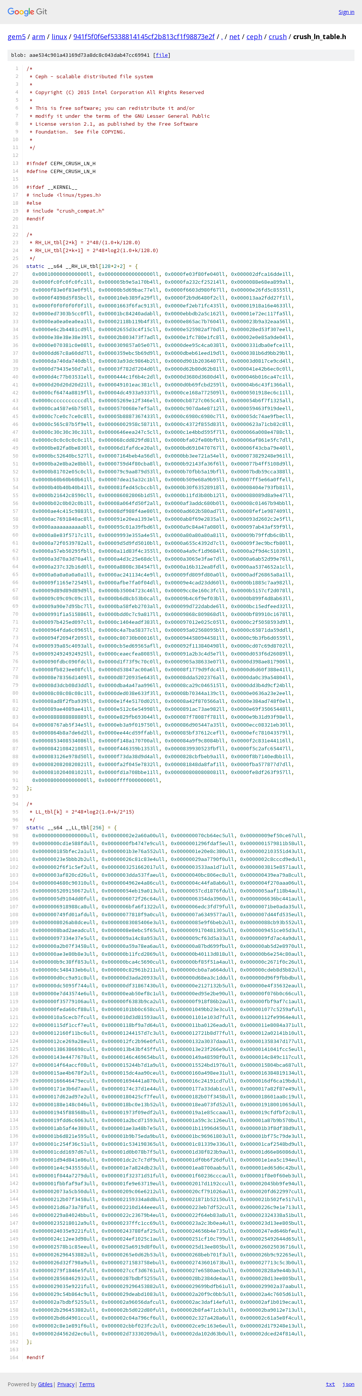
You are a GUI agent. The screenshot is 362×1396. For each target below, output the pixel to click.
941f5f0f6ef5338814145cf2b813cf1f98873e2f (144, 36)
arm (38, 36)
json (348, 1384)
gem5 (17, 36)
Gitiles (45, 1384)
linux (59, 36)
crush (278, 36)
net (234, 36)
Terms (87, 1384)
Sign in (346, 11)
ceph (254, 36)
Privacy (66, 1384)
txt (330, 1384)
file (162, 55)
